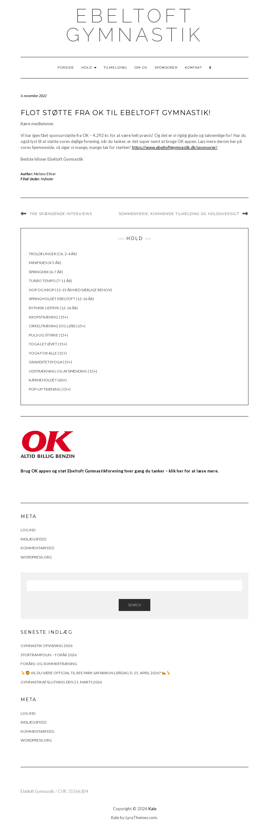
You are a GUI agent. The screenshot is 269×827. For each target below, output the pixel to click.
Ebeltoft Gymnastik (134, 25)
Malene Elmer (45, 174)
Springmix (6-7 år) (46, 271)
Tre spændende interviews (61, 214)
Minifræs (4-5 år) (45, 262)
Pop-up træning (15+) (50, 389)
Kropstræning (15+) (48, 317)
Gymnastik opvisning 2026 (46, 645)
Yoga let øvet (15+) (48, 344)
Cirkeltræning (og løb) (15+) (57, 326)
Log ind (28, 530)
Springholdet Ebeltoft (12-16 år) (61, 298)
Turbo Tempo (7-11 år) (50, 280)
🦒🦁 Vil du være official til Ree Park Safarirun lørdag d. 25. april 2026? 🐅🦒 (96, 672)
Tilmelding (115, 67)
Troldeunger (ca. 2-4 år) (53, 253)
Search (134, 605)
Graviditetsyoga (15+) (50, 362)
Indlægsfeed (33, 539)
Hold (89, 67)
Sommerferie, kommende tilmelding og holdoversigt (179, 214)
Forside (66, 67)
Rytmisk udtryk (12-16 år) (53, 307)
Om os (140, 67)
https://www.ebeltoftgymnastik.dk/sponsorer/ (174, 147)
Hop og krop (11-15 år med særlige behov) (70, 289)
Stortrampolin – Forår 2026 (49, 654)
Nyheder (47, 179)
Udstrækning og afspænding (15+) (63, 371)
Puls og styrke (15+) (48, 335)
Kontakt (193, 67)
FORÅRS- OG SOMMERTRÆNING (49, 663)
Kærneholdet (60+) (48, 380)
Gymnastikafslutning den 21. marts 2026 (61, 682)
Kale (152, 808)
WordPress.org (36, 557)
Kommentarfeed (37, 548)
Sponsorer (166, 67)
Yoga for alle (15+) (48, 353)
